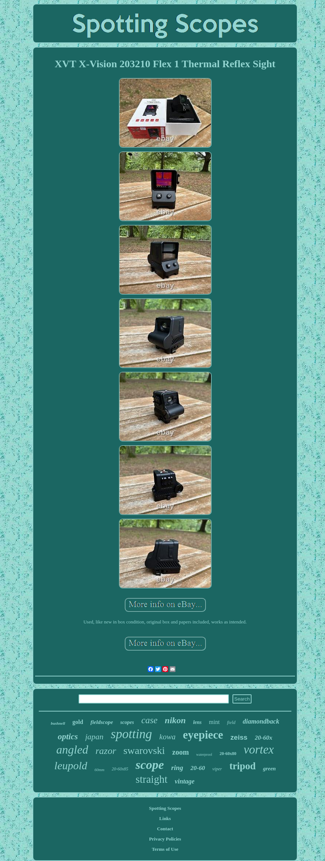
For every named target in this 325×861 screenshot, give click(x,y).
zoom (180, 752)
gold (77, 722)
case (149, 720)
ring (177, 767)
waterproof (204, 754)
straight (151, 779)
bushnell (58, 723)
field (231, 722)
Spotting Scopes (165, 808)
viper (217, 768)
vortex (258, 749)
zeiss (238, 737)
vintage (184, 781)
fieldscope (101, 722)
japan (94, 736)
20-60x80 (227, 753)
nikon (175, 720)
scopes (127, 722)
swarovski (144, 750)
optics (68, 736)
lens (197, 722)
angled (72, 749)
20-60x (263, 737)
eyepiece (203, 734)
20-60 (197, 768)
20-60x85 (120, 768)
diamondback (261, 721)
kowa (167, 736)
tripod (242, 766)
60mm (100, 769)
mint (214, 722)
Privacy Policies (165, 839)
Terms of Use (165, 849)
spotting (131, 734)
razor (105, 751)
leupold (70, 765)
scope (150, 764)
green (269, 768)
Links (165, 818)
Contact (165, 828)
